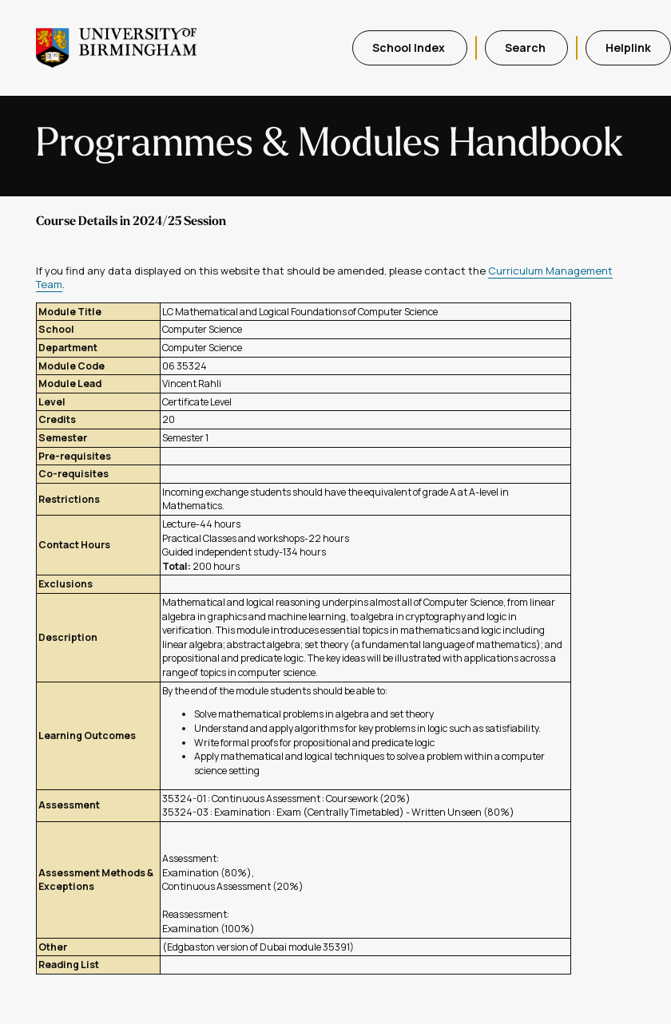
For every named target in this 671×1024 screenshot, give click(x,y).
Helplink (628, 47)
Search (526, 47)
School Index (409, 47)
